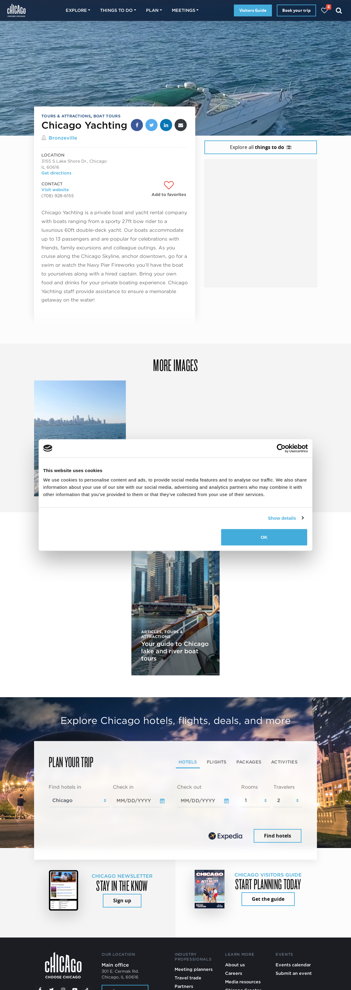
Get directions (56, 173)
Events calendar (293, 964)
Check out (189, 787)
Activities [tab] (284, 762)
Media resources (243, 981)
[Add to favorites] (169, 189)
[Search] (339, 10)
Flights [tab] (217, 762)
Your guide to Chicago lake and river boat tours (175, 651)
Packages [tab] (248, 762)
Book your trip (296, 10)
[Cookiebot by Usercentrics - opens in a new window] (281, 448)
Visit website (55, 189)
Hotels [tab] (188, 762)
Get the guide (268, 899)
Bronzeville (63, 138)
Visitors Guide (252, 10)
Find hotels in (65, 787)
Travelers (284, 787)
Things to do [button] (116, 10)
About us (235, 964)
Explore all (260, 147)
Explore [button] (76, 10)
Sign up (122, 900)
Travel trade (188, 977)
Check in (123, 787)
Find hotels (277, 835)
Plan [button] (152, 10)
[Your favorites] (324, 10)
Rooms (249, 787)
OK (264, 537)
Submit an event (294, 973)
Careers (233, 973)
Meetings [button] (183, 10)
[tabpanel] (175, 814)
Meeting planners (194, 969)
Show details (282, 517)
